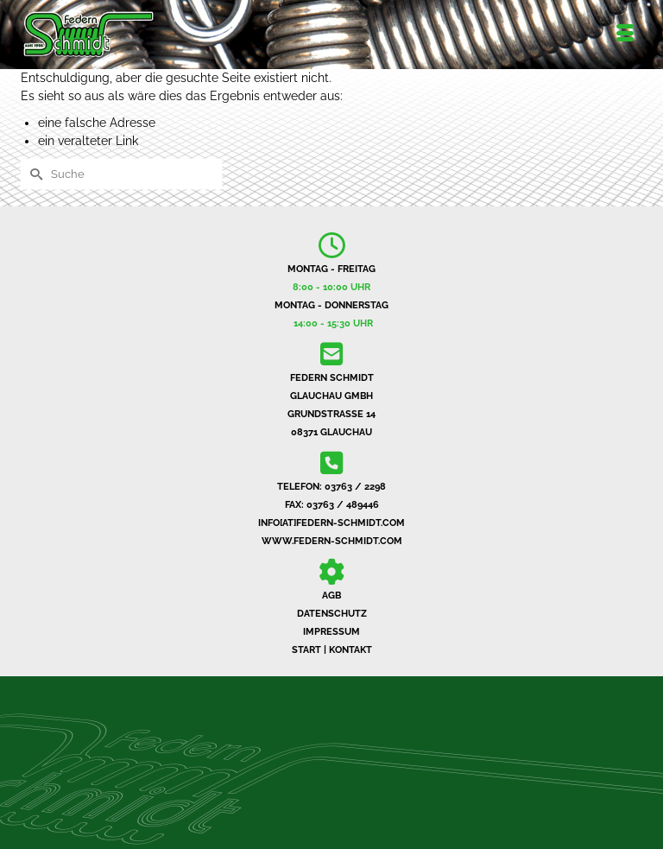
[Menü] (625, 34)
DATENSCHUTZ (332, 613)
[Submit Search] (34, 174)
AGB (331, 595)
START (306, 650)
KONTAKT (350, 650)
